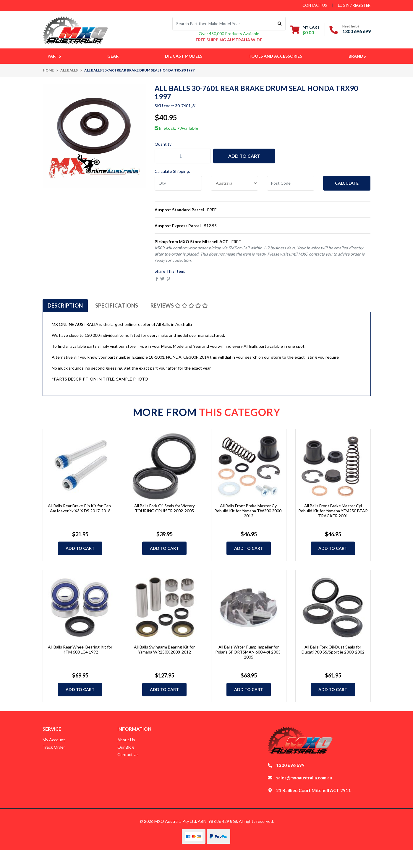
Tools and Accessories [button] (275, 55)
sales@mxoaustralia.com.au (304, 777)
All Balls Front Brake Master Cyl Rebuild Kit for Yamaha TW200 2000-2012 (248, 510)
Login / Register (354, 5)
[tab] (65, 305)
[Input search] (223, 23)
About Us (126, 739)
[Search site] (280, 23)
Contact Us (128, 754)
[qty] (178, 183)
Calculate (347, 183)
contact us (314, 5)
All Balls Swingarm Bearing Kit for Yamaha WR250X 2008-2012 (164, 649)
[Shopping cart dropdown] (305, 29)
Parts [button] (54, 55)
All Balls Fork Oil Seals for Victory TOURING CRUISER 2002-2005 (164, 508)
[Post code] (290, 183)
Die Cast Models (183, 55)
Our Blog (125, 747)
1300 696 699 (356, 31)
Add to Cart (244, 156)
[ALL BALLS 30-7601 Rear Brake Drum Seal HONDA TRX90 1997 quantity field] (183, 156)
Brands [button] (357, 55)
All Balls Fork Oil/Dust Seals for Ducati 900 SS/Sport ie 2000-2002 (333, 649)
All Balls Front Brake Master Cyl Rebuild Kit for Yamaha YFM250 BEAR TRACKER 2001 (333, 510)
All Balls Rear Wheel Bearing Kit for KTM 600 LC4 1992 (80, 649)
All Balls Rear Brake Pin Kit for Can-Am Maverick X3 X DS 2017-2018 (80, 508)
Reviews (179, 305)
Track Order (54, 747)
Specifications (116, 305)
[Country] (234, 183)
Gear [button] (113, 55)
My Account (54, 739)
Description (65, 305)
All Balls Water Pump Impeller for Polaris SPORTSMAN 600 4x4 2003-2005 (248, 651)
